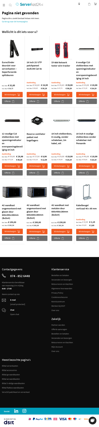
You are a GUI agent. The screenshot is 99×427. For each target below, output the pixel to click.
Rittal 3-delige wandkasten (13, 383)
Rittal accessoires (9, 370)
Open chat (14, 314)
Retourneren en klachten (62, 284)
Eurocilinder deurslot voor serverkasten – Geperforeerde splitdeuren (9, 69)
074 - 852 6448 (20, 276)
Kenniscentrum (78, 4)
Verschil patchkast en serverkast (16, 392)
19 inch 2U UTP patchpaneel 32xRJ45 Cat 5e (34, 65)
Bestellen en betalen (60, 275)
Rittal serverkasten (10, 366)
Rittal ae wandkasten (11, 379)
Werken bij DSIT (58, 306)
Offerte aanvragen (59, 329)
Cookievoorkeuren (59, 297)
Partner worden (58, 325)
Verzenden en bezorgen (61, 279)
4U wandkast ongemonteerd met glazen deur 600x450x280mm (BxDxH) (11, 212)
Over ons (55, 310)
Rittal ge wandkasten (11, 374)
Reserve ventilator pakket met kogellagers (36, 137)
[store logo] (29, 4)
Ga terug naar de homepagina (15, 21)
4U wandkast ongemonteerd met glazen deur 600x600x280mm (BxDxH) (36, 211)
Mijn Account (57, 346)
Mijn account (84, 4)
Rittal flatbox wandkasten (13, 387)
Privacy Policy (57, 292)
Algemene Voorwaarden (61, 288)
